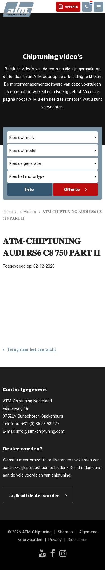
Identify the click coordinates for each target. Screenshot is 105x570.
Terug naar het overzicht (31, 349)
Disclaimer (77, 539)
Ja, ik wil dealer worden (34, 495)
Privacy (55, 539)
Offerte (72, 189)
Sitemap (65, 532)
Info (29, 189)
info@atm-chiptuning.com (40, 431)
